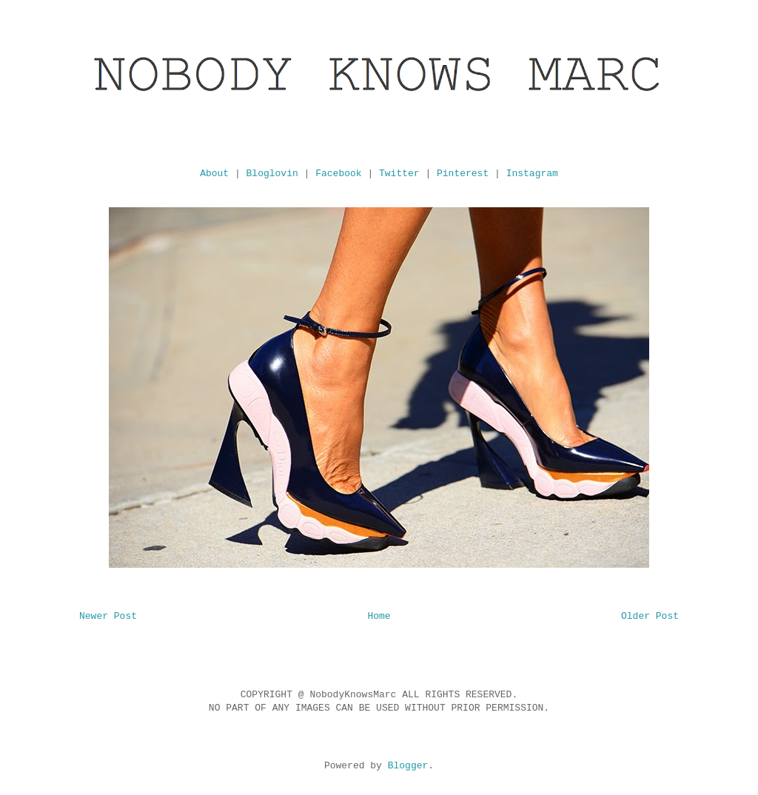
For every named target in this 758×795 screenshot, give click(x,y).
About (214, 173)
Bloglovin (272, 173)
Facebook (338, 173)
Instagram (532, 173)
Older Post (650, 616)
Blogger (408, 765)
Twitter (399, 173)
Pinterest (463, 173)
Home (378, 616)
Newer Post (108, 616)
